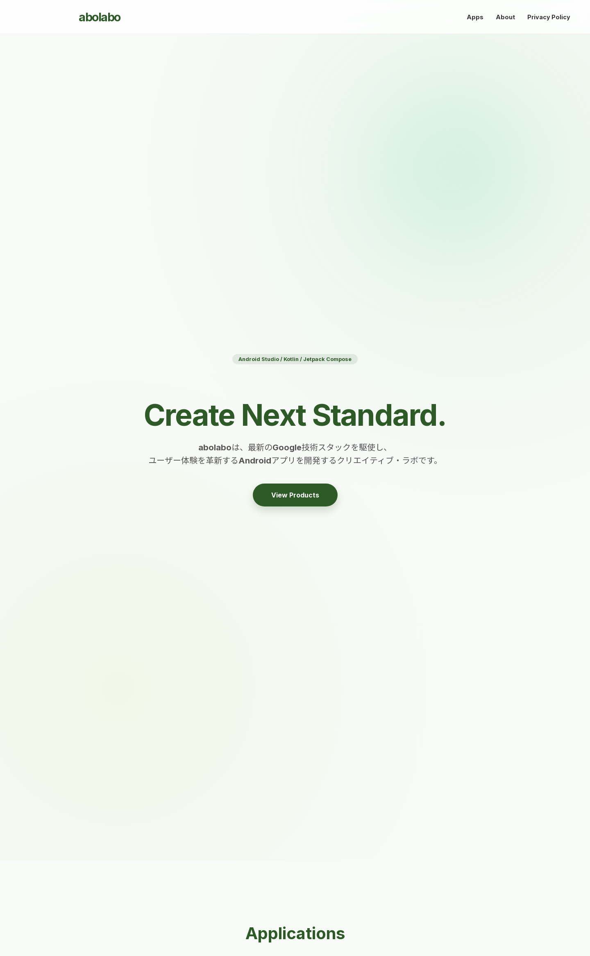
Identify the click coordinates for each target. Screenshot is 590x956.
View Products (295, 495)
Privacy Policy (548, 17)
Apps (475, 17)
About (505, 17)
